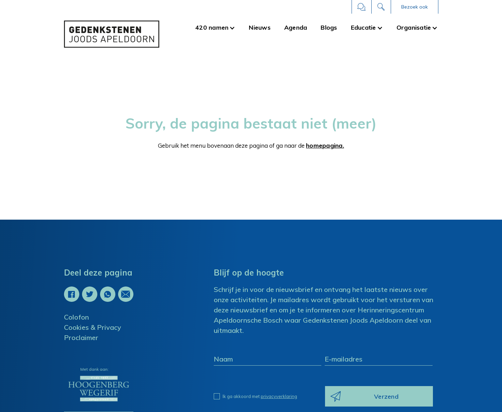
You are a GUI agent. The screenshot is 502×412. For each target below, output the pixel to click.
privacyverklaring (279, 396)
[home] (111, 34)
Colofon (76, 317)
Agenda (295, 27)
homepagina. (325, 145)
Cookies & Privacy (92, 327)
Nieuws (260, 27)
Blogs (329, 27)
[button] (414, 7)
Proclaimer (81, 337)
